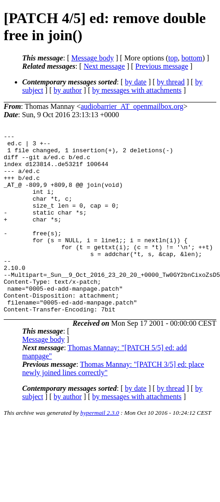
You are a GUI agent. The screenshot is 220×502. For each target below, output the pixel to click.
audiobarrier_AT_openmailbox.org (132, 106)
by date (136, 82)
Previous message (161, 66)
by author (68, 90)
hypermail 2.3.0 (99, 448)
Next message (104, 66)
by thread (171, 82)
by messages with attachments (137, 90)
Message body (92, 58)
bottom (191, 58)
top (172, 58)
